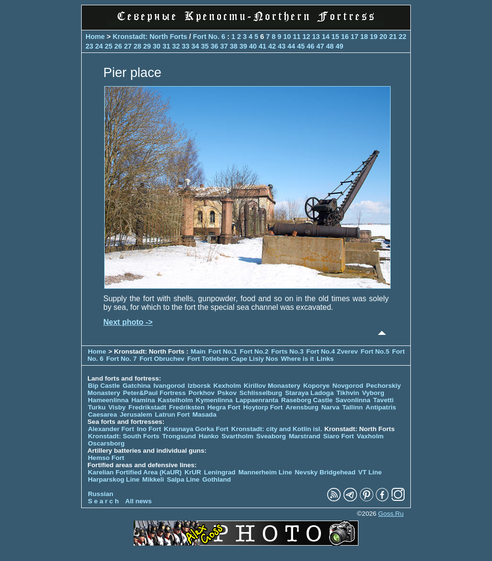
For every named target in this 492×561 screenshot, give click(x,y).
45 (301, 46)
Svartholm (237, 436)
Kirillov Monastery (272, 385)
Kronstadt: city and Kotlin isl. (276, 429)
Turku (97, 407)
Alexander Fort (111, 429)
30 (156, 46)
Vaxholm (370, 436)
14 (326, 36)
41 (262, 46)
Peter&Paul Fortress (154, 392)
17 (354, 36)
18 (364, 36)
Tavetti (383, 400)
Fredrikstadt (147, 407)
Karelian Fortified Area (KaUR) (135, 472)
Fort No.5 (375, 351)
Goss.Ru (391, 513)
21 (393, 36)
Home (95, 36)
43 (281, 46)
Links (325, 358)
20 (383, 36)
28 (137, 46)
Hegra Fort (224, 407)
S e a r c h (103, 501)
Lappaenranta (256, 400)
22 (402, 36)
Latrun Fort (172, 414)
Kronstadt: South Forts (124, 436)
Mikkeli (153, 479)
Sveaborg (271, 436)
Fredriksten (187, 407)
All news (138, 501)
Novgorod (347, 385)
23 (89, 46)
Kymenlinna (214, 400)
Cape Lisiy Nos (254, 358)
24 (99, 46)
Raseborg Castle (306, 400)
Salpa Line (183, 479)
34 (195, 46)
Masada (205, 414)
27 (128, 46)
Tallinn (352, 407)
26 (118, 46)
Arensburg (302, 407)
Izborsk (199, 385)
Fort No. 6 (210, 36)
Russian (100, 493)
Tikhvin (347, 392)
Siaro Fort (338, 436)
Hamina (143, 400)
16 (345, 36)
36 (214, 46)
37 (224, 46)
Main (198, 351)
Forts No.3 (287, 351)
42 (272, 46)
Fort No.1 (224, 351)
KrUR (192, 472)
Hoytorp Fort (263, 407)
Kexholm (227, 385)
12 (306, 36)
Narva (330, 407)
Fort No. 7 (122, 358)
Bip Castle (104, 385)
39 (243, 46)
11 (297, 36)
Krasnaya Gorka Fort (196, 429)
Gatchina (136, 385)
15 (335, 36)
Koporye (316, 385)
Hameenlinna (108, 400)
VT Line (370, 472)
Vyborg (373, 392)
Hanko (209, 436)
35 (205, 46)
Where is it (297, 358)
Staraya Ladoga (309, 392)
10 (287, 36)
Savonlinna (352, 400)
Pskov (226, 392)
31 (166, 46)
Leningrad (219, 472)
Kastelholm (175, 400)
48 (329, 46)
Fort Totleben (208, 358)
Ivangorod (169, 385)
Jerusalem (136, 414)
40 (253, 46)
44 (291, 46)
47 (320, 46)
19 (374, 36)
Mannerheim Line (265, 472)
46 (310, 46)
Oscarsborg (106, 443)
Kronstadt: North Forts (150, 36)
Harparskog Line (113, 479)
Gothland (216, 479)
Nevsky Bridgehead (325, 472)
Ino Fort (149, 429)
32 (176, 46)
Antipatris (381, 407)
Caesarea (102, 414)
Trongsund (179, 436)
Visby (117, 407)
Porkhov (201, 392)
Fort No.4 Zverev (331, 351)
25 (108, 46)
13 (316, 36)
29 (147, 46)
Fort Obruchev (162, 358)
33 (185, 46)
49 (339, 46)
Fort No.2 (255, 351)
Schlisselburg (260, 392)
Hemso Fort (106, 457)
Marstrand (304, 436)
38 (233, 46)
